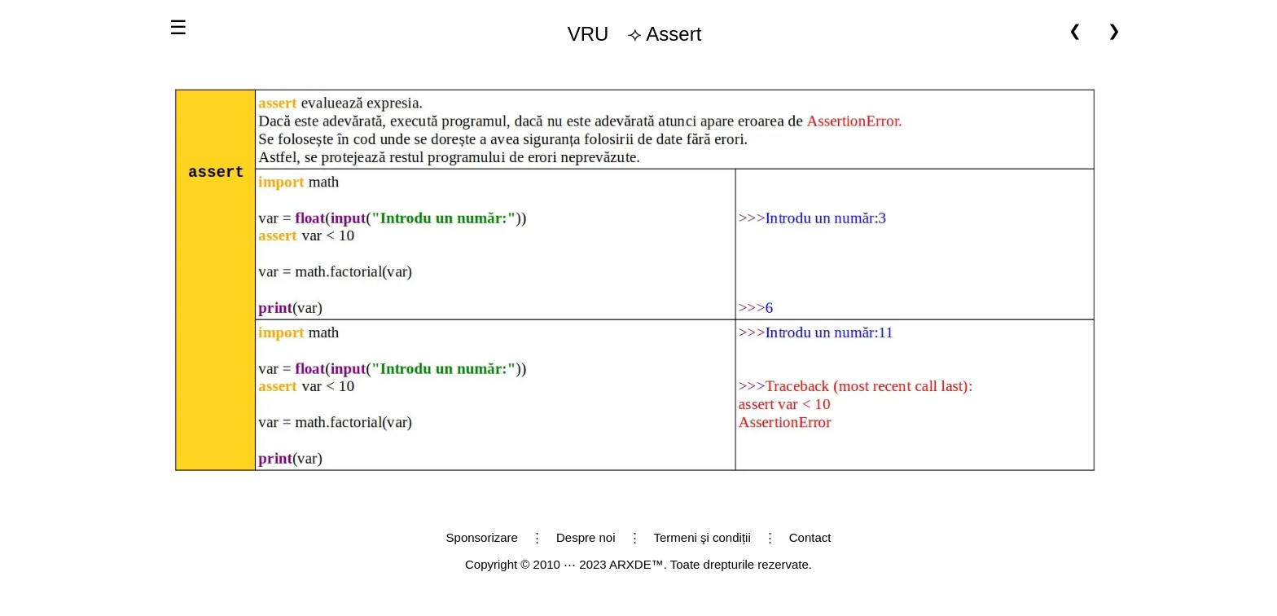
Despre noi (586, 537)
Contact (810, 537)
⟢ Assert (628, 34)
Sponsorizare (482, 537)
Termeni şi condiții (702, 537)
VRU (588, 34)
